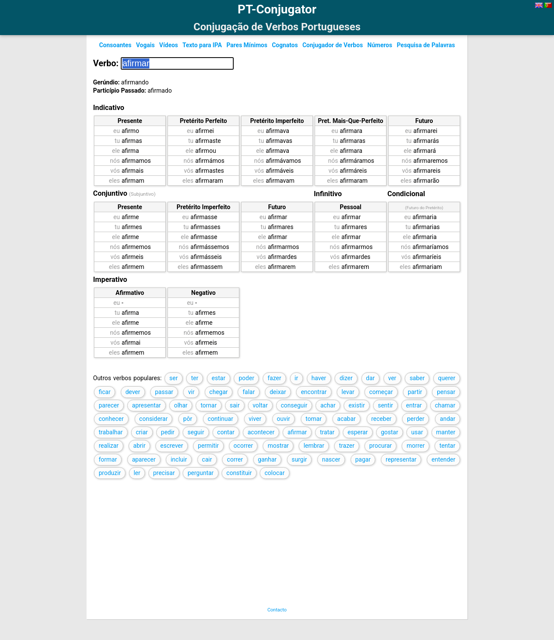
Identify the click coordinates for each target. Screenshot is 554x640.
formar (108, 459)
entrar (414, 405)
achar (327, 405)
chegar (218, 391)
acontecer (261, 432)
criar (142, 432)
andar (447, 418)
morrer (415, 445)
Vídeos (168, 45)
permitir (208, 445)
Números (379, 45)
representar (401, 459)
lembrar (313, 445)
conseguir (294, 405)
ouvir (283, 418)
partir (415, 391)
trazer (346, 445)
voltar (260, 405)
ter (194, 378)
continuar (220, 418)
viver (255, 418)
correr (235, 459)
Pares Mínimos (246, 45)
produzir (110, 472)
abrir (139, 445)
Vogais (145, 45)
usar (417, 432)
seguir (195, 432)
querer (446, 378)
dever (133, 391)
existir (356, 405)
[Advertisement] (268, 546)
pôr (187, 418)
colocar (274, 472)
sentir (385, 405)
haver (319, 378)
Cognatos (285, 45)
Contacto (277, 610)
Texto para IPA (202, 45)
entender (443, 459)
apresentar (146, 405)
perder (415, 418)
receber (381, 418)
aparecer (144, 459)
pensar (446, 391)
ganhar (267, 459)
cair (207, 459)
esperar (358, 432)
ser (173, 378)
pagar (363, 459)
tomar (314, 418)
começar (381, 391)
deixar (278, 391)
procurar (380, 445)
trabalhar (111, 432)
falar (248, 391)
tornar (208, 405)
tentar (447, 445)
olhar (180, 405)
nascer (331, 459)
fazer (274, 378)
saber (417, 378)
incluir (179, 459)
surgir (299, 459)
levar (347, 391)
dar (370, 378)
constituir (239, 472)
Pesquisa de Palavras (426, 45)
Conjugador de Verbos (333, 45)
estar (218, 378)
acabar (346, 418)
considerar (153, 418)
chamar (445, 405)
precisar (164, 472)
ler (137, 472)
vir (191, 391)
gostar (389, 432)
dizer (345, 378)
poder (246, 378)
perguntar (200, 472)
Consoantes (115, 45)
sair (235, 405)
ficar (104, 391)
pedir (167, 432)
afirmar (297, 432)
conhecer (111, 418)
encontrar (314, 391)
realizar (109, 445)
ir (296, 378)
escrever (171, 445)
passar (164, 391)
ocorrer (243, 445)
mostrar (278, 445)
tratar (327, 432)
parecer (109, 405)
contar (226, 432)
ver (392, 378)
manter (445, 432)
